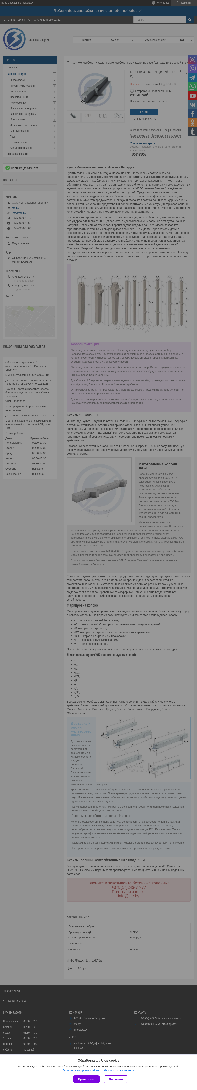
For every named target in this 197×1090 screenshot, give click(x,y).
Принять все (86, 1079)
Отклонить (116, 1079)
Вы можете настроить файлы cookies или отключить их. (97, 1070)
